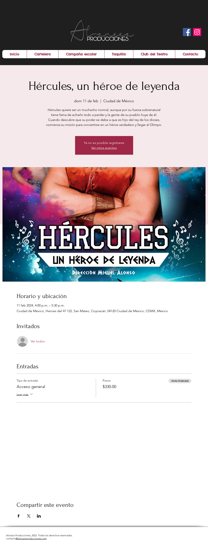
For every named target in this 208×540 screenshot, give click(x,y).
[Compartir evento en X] (29, 516)
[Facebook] (187, 32)
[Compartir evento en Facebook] (19, 516)
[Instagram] (197, 32)
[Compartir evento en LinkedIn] (39, 516)
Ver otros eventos (104, 148)
